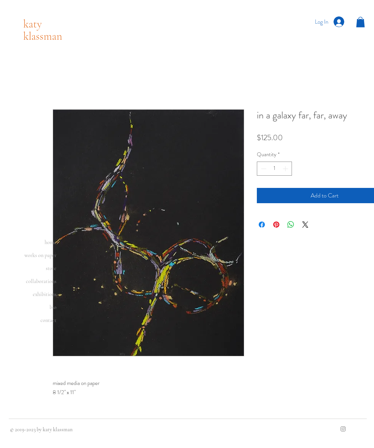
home (50, 242)
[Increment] (286, 168)
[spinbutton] (274, 168)
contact (48, 320)
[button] (360, 22)
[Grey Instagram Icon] (343, 428)
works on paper (40, 255)
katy (32, 24)
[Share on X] (305, 224)
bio (53, 307)
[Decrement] (263, 168)
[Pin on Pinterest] (276, 224)
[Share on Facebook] (261, 224)
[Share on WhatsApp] (290, 224)
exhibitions (44, 294)
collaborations (41, 281)
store (51, 268)
